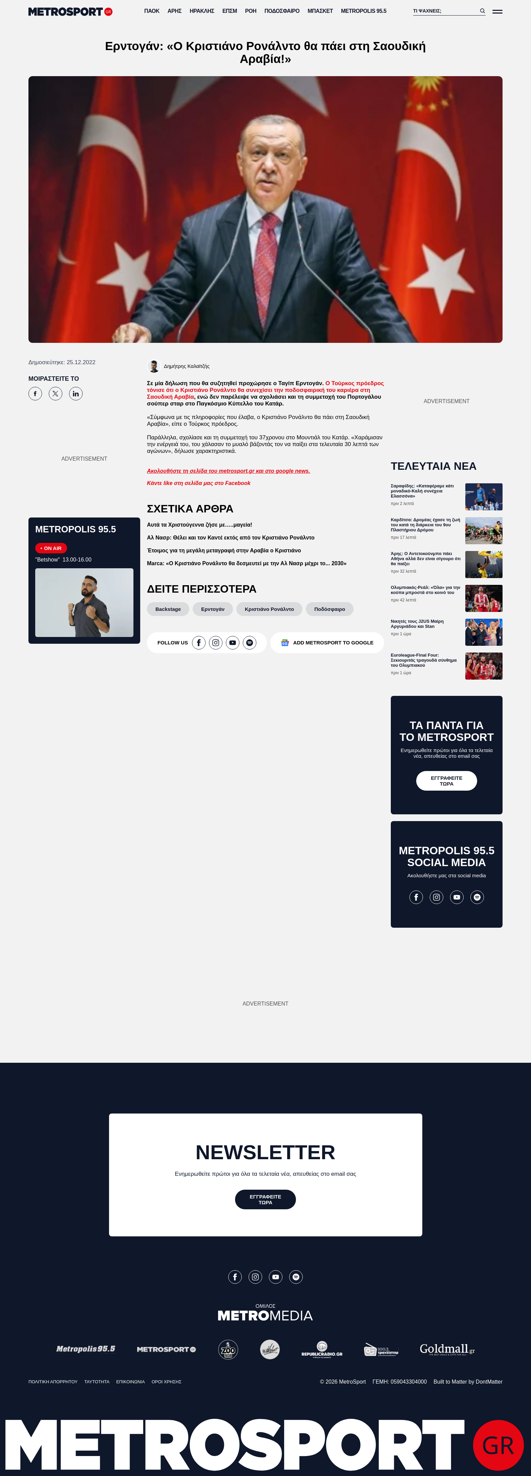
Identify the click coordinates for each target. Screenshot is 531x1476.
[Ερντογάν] (213, 609)
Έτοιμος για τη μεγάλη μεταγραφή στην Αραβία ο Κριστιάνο (224, 550)
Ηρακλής (202, 11)
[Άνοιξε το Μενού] (497, 12)
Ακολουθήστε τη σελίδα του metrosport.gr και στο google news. (228, 471)
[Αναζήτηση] (445, 11)
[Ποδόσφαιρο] (330, 609)
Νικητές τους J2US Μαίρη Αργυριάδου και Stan (417, 624)
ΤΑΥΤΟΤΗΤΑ (96, 1381)
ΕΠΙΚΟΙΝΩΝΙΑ (130, 1381)
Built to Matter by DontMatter (468, 1382)
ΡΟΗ (250, 11)
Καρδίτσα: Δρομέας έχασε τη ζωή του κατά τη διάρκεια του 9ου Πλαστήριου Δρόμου (425, 524)
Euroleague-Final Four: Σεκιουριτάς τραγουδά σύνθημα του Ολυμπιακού (423, 660)
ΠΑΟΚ (152, 11)
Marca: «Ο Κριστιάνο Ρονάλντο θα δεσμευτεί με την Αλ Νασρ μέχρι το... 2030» (246, 563)
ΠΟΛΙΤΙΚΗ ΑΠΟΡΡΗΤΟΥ (53, 1381)
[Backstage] (168, 609)
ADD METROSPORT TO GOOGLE (333, 642)
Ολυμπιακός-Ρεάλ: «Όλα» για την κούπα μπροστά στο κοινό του (425, 590)
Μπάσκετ (320, 11)
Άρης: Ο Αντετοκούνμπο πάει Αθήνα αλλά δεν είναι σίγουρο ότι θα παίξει (426, 558)
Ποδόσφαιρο (282, 11)
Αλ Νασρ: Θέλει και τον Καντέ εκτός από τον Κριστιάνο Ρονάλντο (231, 538)
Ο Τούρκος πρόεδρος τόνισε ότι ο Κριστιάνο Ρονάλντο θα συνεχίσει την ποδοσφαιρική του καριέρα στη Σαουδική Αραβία (265, 390)
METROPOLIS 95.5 (363, 11)
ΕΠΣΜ (229, 11)
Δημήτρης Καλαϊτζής (187, 366)
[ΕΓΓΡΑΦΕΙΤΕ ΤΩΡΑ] (446, 781)
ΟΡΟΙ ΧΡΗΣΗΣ (167, 1381)
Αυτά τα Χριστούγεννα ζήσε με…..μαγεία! (199, 525)
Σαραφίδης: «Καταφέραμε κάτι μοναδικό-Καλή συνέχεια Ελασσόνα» (422, 491)
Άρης (175, 11)
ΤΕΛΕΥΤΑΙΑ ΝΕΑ (434, 466)
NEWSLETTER (265, 1152)
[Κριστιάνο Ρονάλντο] (269, 609)
